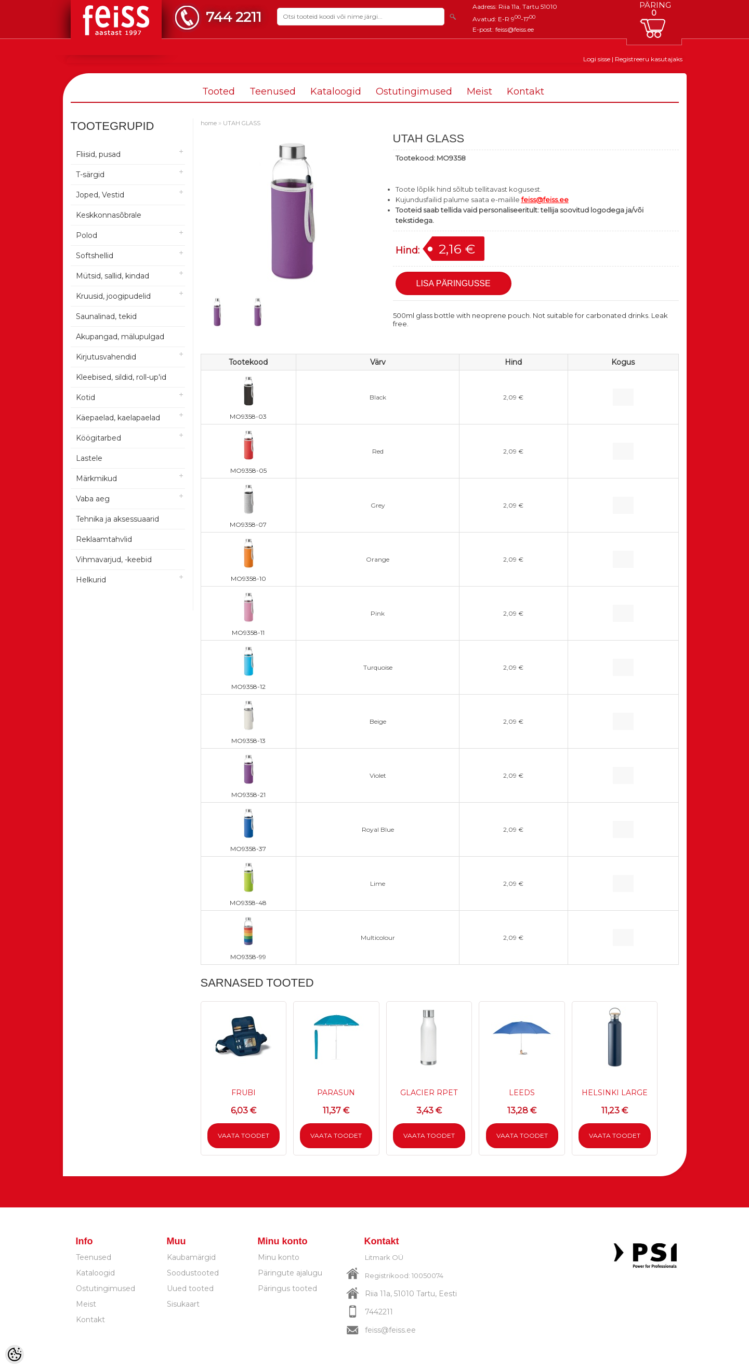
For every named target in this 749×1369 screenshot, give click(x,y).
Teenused (272, 91)
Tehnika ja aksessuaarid (117, 519)
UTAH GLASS (241, 123)
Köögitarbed (98, 438)
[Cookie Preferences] (14, 1354)
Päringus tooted (287, 1288)
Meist (479, 91)
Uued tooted (190, 1288)
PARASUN (336, 1092)
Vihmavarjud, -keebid (114, 559)
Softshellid (94, 255)
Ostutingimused (414, 91)
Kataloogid (335, 91)
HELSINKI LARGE (615, 1092)
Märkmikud (96, 478)
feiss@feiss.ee (514, 29)
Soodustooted (193, 1273)
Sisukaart (183, 1304)
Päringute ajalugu (290, 1273)
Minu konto (278, 1257)
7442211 (379, 1312)
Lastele (89, 458)
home (209, 123)
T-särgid (90, 174)
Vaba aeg (93, 498)
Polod (86, 235)
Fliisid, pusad (98, 154)
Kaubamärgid (191, 1257)
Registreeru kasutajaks (648, 59)
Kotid (85, 397)
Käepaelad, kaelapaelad (118, 417)
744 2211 (233, 16)
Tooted (218, 91)
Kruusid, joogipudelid (113, 296)
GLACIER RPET (428, 1092)
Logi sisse (596, 59)
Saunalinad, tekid (106, 316)
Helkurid (91, 579)
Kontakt (525, 91)
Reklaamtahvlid (104, 539)
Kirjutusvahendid (106, 357)
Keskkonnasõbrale (108, 215)
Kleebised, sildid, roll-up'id (121, 377)
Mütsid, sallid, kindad (112, 276)
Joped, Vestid (100, 195)
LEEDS (522, 1092)
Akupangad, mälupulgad (120, 336)
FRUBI (243, 1092)
